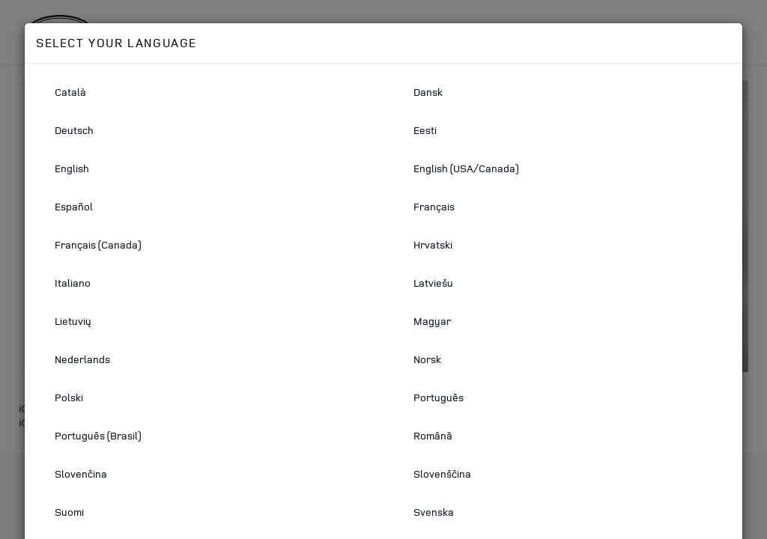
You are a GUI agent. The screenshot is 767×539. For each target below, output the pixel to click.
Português (438, 397)
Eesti (425, 130)
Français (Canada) (98, 244)
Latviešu (433, 282)
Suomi (69, 512)
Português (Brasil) (98, 435)
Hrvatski (432, 244)
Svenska (433, 512)
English (72, 168)
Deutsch (74, 130)
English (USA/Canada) (465, 168)
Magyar (432, 321)
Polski (69, 397)
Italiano (73, 282)
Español (74, 206)
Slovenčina (81, 473)
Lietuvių (73, 321)
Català (70, 92)
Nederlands (82, 359)
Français (434, 206)
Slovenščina (442, 473)
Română (432, 435)
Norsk (427, 359)
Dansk (428, 92)
